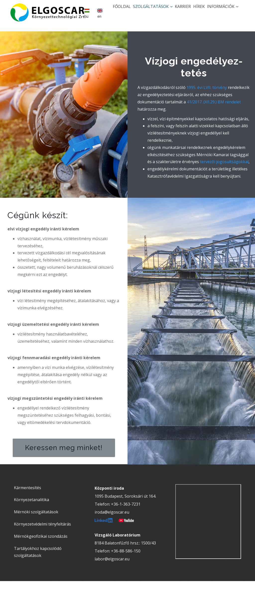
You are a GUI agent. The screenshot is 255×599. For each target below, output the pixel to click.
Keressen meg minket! (64, 466)
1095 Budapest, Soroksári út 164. (125, 514)
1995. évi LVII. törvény (207, 105)
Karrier (174, 11)
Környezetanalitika (31, 518)
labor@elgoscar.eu (112, 577)
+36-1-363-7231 (125, 522)
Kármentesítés (27, 505)
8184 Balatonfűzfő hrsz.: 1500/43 (125, 561)
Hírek (193, 11)
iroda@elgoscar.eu (112, 530)
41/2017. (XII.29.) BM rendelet (214, 120)
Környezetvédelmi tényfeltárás (42, 542)
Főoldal (105, 11)
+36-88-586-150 (125, 569)
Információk (220, 11)
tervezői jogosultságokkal (224, 180)
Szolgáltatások (140, 11)
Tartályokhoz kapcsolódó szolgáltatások (38, 570)
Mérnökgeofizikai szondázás (40, 554)
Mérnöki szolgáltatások (36, 530)
